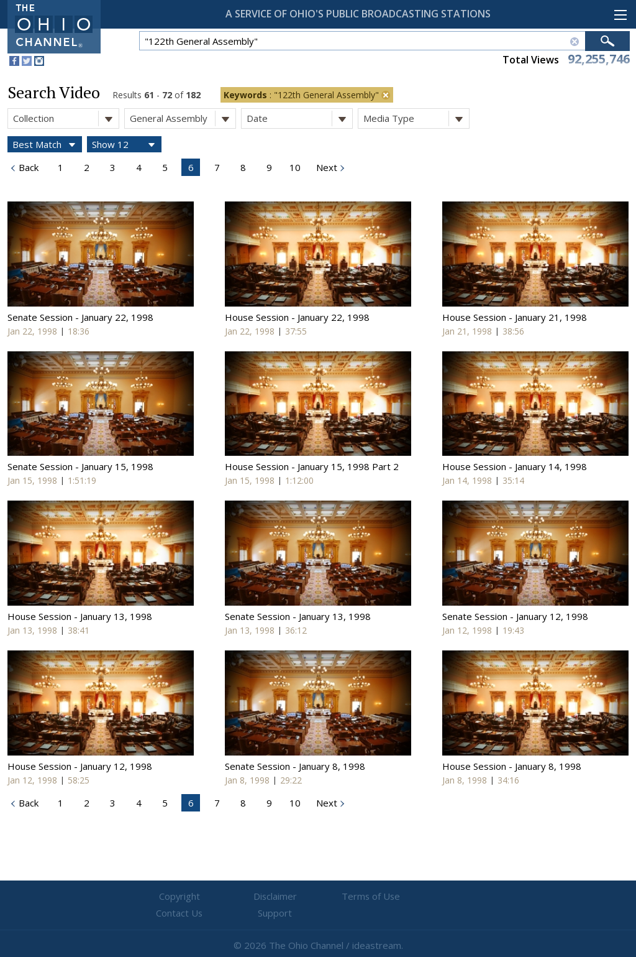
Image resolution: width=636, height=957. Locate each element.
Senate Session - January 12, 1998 (515, 616)
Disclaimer (244, 896)
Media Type (416, 118)
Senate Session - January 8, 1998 (295, 766)
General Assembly (182, 118)
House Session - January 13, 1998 (79, 616)
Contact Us (392, 896)
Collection (66, 118)
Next (325, 167)
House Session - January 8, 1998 (511, 766)
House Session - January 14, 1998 (514, 466)
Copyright (169, 896)
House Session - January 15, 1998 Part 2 (312, 466)
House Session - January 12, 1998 (79, 766)
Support (467, 896)
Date (299, 118)
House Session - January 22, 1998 (297, 317)
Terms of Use (318, 896)
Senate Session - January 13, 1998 (298, 616)
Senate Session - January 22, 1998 (80, 317)
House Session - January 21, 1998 (514, 317)
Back (27, 167)
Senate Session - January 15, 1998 (80, 466)
